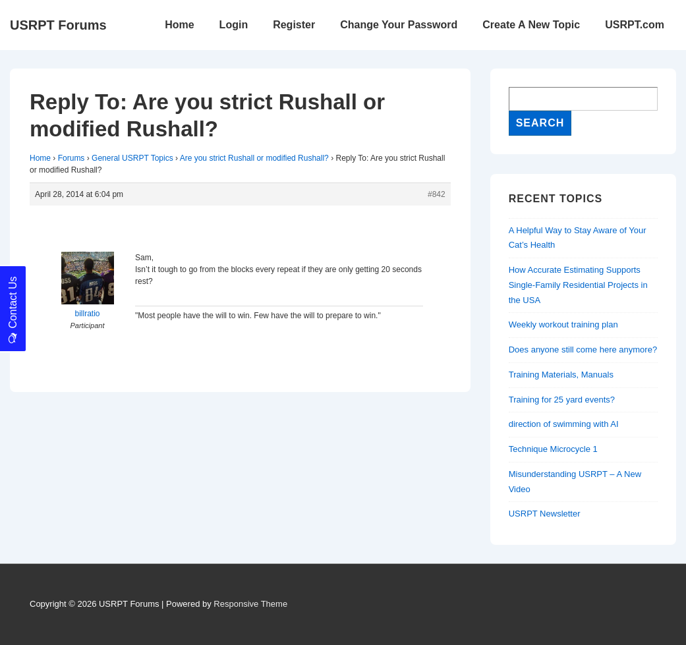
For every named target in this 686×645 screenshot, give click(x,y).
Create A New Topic (531, 24)
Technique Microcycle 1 (553, 449)
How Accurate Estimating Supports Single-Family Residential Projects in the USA (578, 285)
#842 (436, 194)
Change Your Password (398, 24)
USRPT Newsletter (545, 514)
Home (179, 24)
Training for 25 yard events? (562, 400)
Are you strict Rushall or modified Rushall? (254, 158)
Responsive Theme (250, 604)
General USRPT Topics (132, 158)
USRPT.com (634, 24)
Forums (71, 158)
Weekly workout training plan (563, 324)
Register (294, 24)
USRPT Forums (58, 25)
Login (233, 24)
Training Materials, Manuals (561, 374)
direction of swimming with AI (564, 424)
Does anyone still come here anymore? (583, 349)
